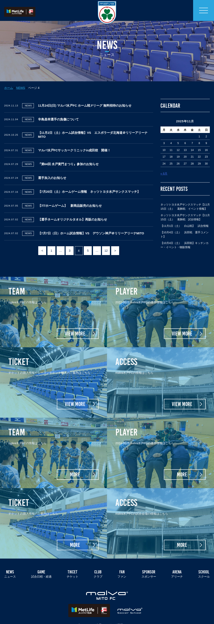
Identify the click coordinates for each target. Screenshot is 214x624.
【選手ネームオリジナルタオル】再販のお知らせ (72, 212)
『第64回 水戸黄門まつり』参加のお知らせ (68, 157)
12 (106, 243)
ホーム (8, 80)
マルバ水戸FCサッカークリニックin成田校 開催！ (74, 143)
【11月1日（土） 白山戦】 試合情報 (184, 218)
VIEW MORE (75, 326)
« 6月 (163, 166)
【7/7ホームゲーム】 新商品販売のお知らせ (70, 198)
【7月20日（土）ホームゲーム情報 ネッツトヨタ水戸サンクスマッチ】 (89, 184)
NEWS (20, 80)
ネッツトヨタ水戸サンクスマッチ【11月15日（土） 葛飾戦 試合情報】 (185, 210)
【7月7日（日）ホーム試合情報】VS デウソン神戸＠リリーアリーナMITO (91, 226)
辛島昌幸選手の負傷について (58, 112)
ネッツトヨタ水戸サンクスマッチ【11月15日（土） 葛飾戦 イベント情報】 (185, 199)
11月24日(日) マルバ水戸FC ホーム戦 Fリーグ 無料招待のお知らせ (84, 98)
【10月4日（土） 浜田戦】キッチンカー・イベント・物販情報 (184, 238)
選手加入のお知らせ (52, 170)
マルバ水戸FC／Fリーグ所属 (105, 617)
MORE (75, 467)
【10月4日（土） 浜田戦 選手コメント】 (184, 227)
